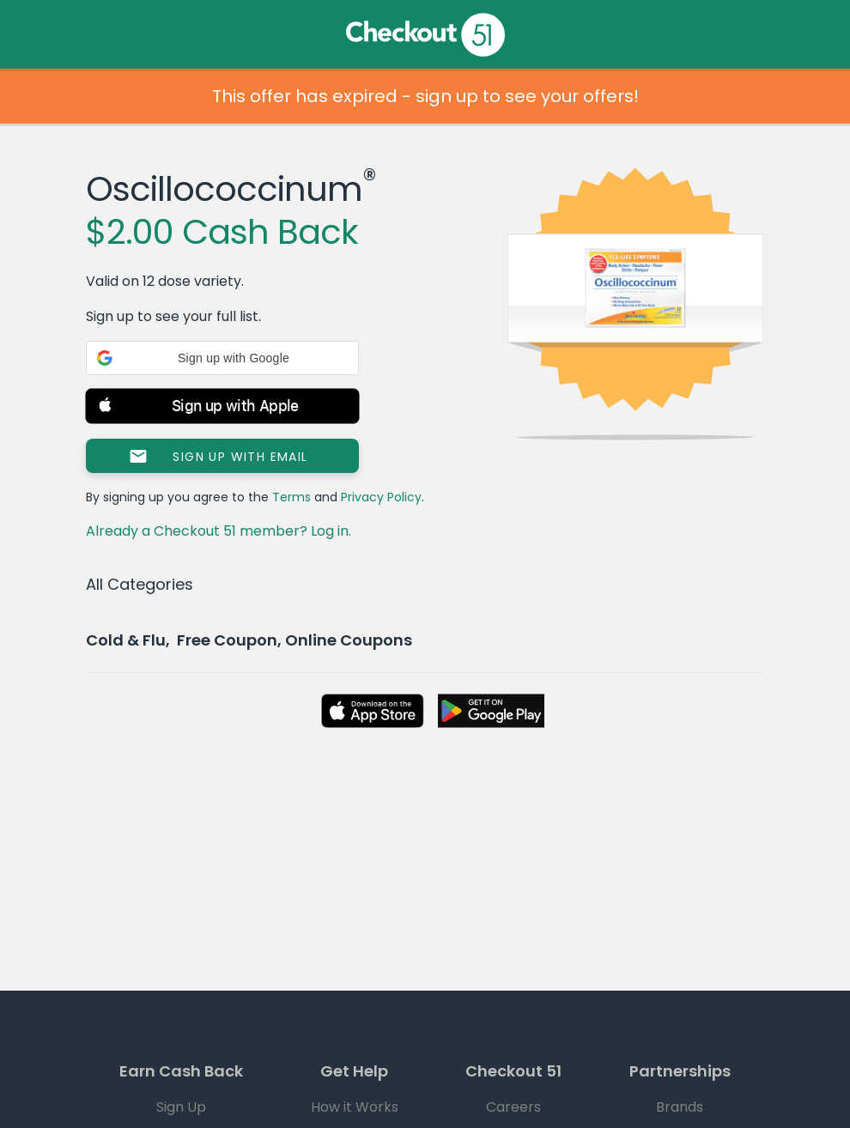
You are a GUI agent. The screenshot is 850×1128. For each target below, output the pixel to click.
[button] (222, 358)
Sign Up (181, 1107)
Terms (291, 497)
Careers (513, 1107)
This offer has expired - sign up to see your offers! (425, 96)
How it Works (354, 1107)
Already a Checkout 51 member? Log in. (218, 531)
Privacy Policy (381, 497)
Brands (679, 1107)
